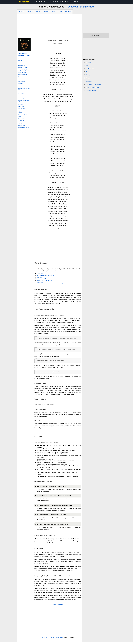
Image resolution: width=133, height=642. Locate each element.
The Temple (20, 86)
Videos (30, 11)
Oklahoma (89, 81)
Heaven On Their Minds (23, 63)
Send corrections (58, 604)
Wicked (88, 78)
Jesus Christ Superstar (81, 6)
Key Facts (39, 277)
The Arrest (20, 104)
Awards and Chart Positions (44, 280)
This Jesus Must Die (22, 74)
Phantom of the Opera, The (93, 84)
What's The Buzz (21, 65)
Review (46, 11)
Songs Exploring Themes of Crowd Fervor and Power (52, 284)
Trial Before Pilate (22, 120)
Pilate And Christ (21, 108)
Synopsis (68, 11)
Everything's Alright (22, 72)
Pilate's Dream (21, 83)
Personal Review (41, 273)
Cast (60, 11)
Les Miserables (90, 68)
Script (53, 11)
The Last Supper (21, 98)
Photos (38, 11)
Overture (20, 60)
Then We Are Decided (23, 67)
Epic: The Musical (91, 90)
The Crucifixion (21, 125)
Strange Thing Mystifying (23, 70)
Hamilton (88, 62)
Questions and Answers (43, 279)
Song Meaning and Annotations (45, 275)
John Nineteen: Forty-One (24, 127)
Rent (87, 72)
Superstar (20, 123)
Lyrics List (22, 11)
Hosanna (20, 76)
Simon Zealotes (21, 79)
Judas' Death (21, 118)
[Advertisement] (49, 26)
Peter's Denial (21, 106)
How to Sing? (40, 282)
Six (87, 65)
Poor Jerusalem (21, 81)
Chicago (88, 75)
